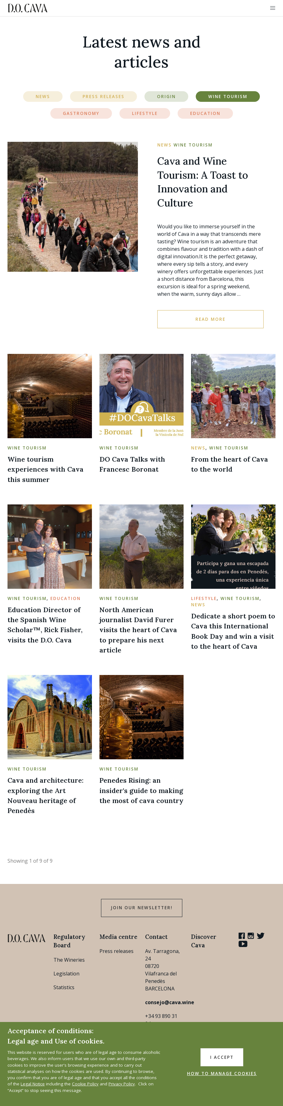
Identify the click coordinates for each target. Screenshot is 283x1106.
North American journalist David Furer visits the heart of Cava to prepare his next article (138, 629)
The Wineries (69, 959)
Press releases (116, 951)
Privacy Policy (122, 1084)
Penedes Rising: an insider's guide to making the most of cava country (141, 790)
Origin (166, 96)
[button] (273, 8)
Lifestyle (145, 113)
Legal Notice (33, 1084)
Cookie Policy (85, 1084)
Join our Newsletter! (142, 907)
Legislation (66, 973)
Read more (210, 319)
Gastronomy (81, 113)
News (43, 96)
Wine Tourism (227, 96)
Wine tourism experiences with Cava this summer (45, 469)
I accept (222, 1057)
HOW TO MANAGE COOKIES (222, 1073)
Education (205, 113)
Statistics (63, 987)
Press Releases (103, 96)
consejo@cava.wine (169, 1002)
